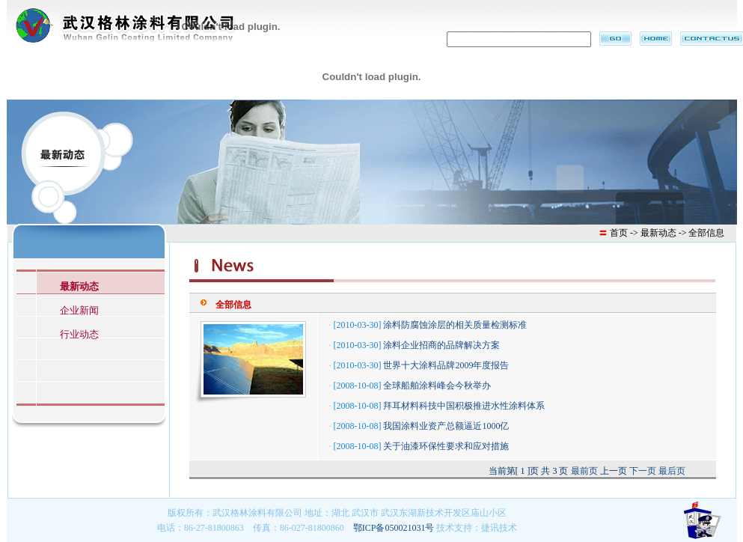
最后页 (671, 471)
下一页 (642, 471)
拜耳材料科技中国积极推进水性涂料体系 (464, 406)
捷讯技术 (499, 528)
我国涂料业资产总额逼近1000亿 (446, 426)
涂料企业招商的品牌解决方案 (441, 345)
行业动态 (79, 334)
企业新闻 (79, 310)
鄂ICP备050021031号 (394, 528)
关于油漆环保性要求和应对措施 (446, 446)
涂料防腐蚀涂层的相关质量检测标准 (455, 325)
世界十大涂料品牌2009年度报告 (446, 365)
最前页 (584, 471)
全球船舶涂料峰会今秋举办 (437, 385)
